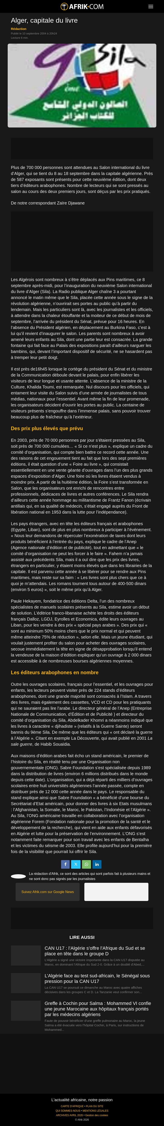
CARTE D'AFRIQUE (72, 1106)
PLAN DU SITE (94, 1106)
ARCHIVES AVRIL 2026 (69, 1115)
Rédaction (18, 29)
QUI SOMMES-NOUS (68, 1110)
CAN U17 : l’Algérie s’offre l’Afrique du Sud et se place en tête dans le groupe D (95, 950)
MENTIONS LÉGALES (95, 1110)
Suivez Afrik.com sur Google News (47, 892)
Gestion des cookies (96, 1115)
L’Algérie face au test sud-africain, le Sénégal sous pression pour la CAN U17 (97, 978)
